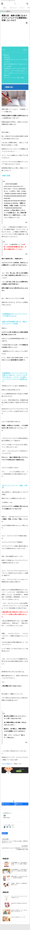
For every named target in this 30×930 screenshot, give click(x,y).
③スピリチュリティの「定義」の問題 (14, 77)
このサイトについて (13, 7)
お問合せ (4, 7)
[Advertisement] (15, 34)
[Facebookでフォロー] (7, 827)
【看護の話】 (6, 55)
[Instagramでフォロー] (10, 827)
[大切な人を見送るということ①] (6, 918)
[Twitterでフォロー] (4, 827)
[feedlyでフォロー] (13, 827)
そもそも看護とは (7, 763)
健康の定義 (7, 57)
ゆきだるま (6, 817)
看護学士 (4, 833)
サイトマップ (22, 7)
